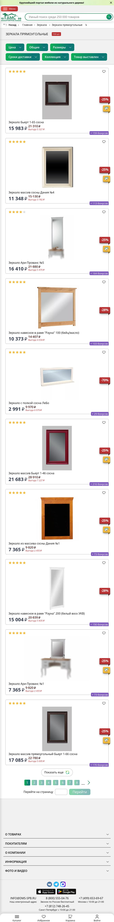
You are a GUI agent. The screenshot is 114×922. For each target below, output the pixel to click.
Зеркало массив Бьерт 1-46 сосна (31, 473)
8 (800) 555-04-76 (57, 898)
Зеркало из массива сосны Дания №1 (34, 543)
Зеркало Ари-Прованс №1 (26, 684)
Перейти (80, 792)
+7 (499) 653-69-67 (91, 898)
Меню (9, 8)
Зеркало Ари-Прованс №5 (26, 263)
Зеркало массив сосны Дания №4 (31, 192)
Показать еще (57, 772)
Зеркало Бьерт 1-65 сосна (26, 122)
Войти (97, 918)
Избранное (43, 918)
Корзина (70, 918)
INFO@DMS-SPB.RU (23, 898)
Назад (12, 24)
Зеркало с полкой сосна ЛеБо (29, 403)
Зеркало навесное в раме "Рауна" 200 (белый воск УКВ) (47, 613)
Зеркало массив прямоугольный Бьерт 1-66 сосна (43, 754)
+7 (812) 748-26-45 (57, 906)
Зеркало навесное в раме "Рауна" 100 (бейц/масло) (44, 333)
